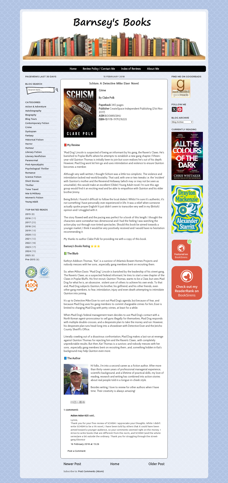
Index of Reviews (131, 68)
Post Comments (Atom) (91, 471)
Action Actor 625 (80, 415)
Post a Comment (77, 451)
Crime (28, 127)
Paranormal (31, 160)
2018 (28, 226)
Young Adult (31, 201)
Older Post (157, 464)
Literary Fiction (33, 152)
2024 (28, 251)
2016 (28, 218)
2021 (28, 238)
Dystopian (30, 131)
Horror (28, 143)
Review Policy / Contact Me (99, 68)
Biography (30, 115)
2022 (28, 243)
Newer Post (72, 464)
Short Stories (32, 181)
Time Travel (31, 189)
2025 (28, 255)
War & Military (33, 193)
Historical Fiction (34, 139)
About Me (153, 68)
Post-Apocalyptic (34, 164)
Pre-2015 (30, 259)
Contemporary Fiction (37, 123)
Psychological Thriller (37, 168)
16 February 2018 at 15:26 (85, 444)
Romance (30, 172)
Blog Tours (31, 119)
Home (73, 68)
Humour (29, 148)
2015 (28, 214)
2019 (28, 230)
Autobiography (33, 110)
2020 (28, 234)
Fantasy (29, 135)
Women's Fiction (34, 197)
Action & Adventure (35, 106)
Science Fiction (33, 177)
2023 (28, 247)
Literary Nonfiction (35, 156)
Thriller (29, 185)
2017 (28, 222)
